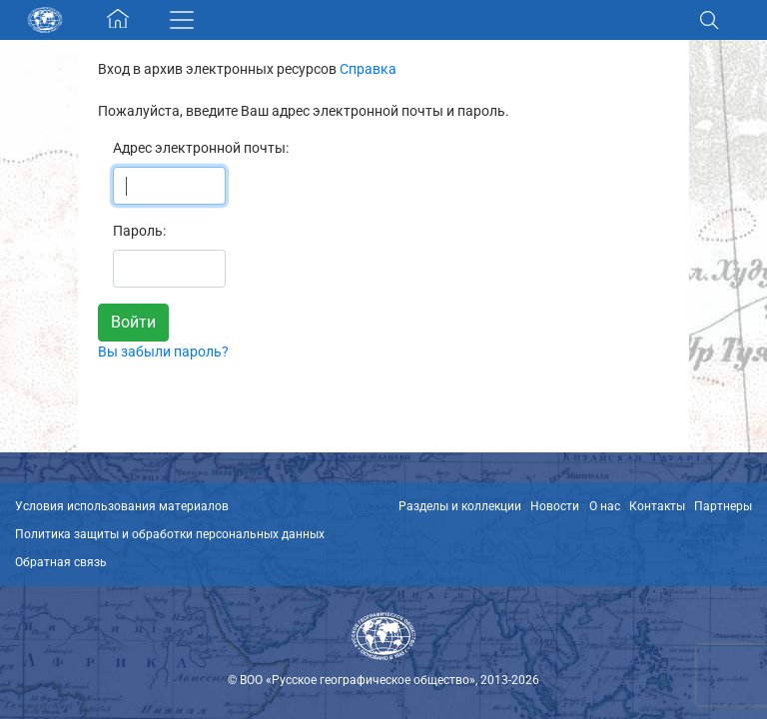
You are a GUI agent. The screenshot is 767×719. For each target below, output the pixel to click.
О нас (604, 506)
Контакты (657, 506)
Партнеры (723, 506)
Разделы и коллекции (459, 506)
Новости (554, 506)
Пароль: (139, 231)
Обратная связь (61, 562)
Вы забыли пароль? (163, 352)
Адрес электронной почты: (201, 148)
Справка (368, 69)
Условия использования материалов (122, 506)
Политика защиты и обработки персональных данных (170, 534)
